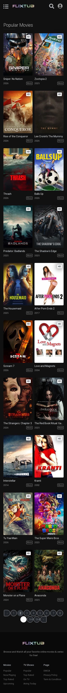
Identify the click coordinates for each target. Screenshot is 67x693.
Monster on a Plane (14, 595)
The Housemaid (12, 308)
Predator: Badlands (14, 251)
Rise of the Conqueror (15, 136)
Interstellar (9, 480)
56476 (38, 619)
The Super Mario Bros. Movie (49, 538)
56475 (31, 619)
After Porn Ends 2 (44, 308)
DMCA (47, 670)
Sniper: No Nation (13, 78)
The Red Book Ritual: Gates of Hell (49, 423)
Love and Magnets (44, 366)
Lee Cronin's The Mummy (48, 136)
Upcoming (8, 683)
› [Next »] (43, 619)
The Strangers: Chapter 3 (17, 423)
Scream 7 (8, 366)
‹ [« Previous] (7, 613)
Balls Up (38, 193)
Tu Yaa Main (10, 538)
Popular (7, 670)
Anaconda (40, 595)
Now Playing (9, 675)
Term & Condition (52, 679)
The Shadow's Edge (45, 251)
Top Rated (8, 679)
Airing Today (29, 683)
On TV (26, 679)
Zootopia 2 (40, 78)
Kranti (37, 480)
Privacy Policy (50, 675)
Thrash (7, 193)
